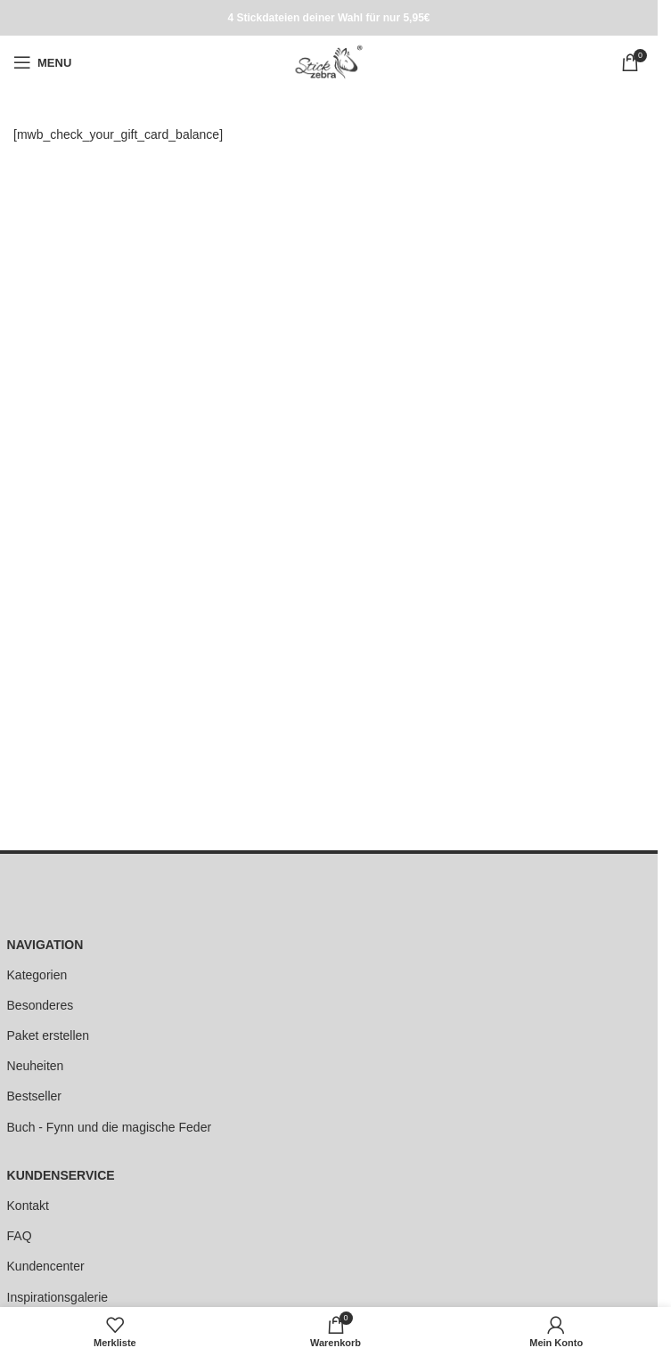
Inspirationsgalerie (58, 1297)
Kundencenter (46, 1266)
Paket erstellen (48, 1035)
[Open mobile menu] (42, 62)
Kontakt (28, 1205)
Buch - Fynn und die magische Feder (109, 1127)
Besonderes (40, 1005)
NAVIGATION (45, 945)
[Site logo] (328, 61)
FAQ (19, 1236)
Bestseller (34, 1096)
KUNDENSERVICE (61, 1175)
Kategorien (37, 975)
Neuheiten (35, 1066)
